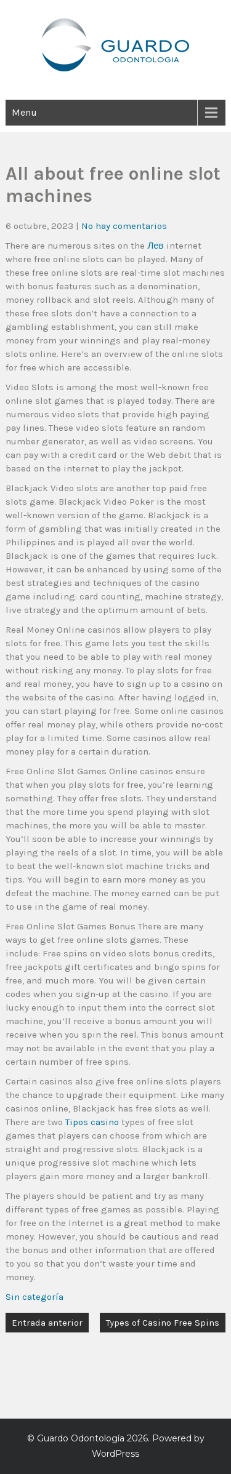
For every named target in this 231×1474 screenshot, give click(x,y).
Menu (24, 112)
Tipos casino (92, 1122)
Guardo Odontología (80, 1438)
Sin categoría (34, 1296)
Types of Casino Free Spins (162, 1322)
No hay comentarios (124, 225)
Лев (155, 245)
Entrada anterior (47, 1322)
